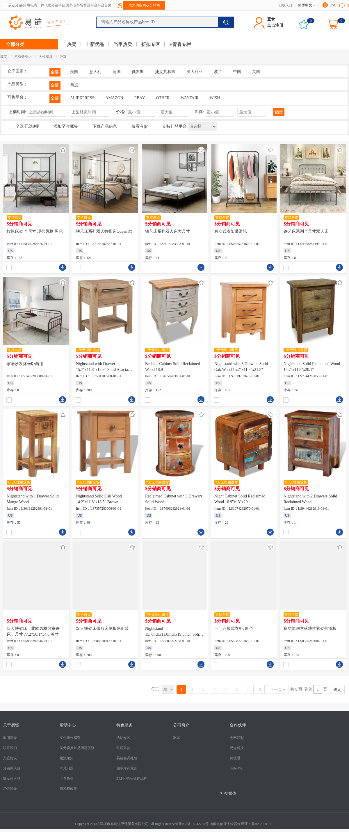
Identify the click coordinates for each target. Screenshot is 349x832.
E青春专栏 (180, 44)
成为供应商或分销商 (144, 5)
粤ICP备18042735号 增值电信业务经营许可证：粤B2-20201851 (226, 824)
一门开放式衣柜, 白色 (233, 628)
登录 (271, 19)
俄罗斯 (138, 72)
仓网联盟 (237, 738)
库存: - (231, 112)
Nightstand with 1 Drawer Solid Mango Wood (33, 499)
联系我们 (10, 748)
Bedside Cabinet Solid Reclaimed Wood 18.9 (172, 367)
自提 (74, 85)
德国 (117, 72)
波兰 (218, 72)
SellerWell (237, 768)
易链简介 (10, 789)
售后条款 (123, 748)
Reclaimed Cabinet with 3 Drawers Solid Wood (173, 499)
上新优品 (95, 44)
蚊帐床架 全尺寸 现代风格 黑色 (35, 231)
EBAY (139, 98)
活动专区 (123, 738)
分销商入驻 (11, 768)
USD (333, 5)
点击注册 (275, 25)
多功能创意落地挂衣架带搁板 (310, 628)
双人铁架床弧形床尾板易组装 (102, 628)
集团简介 (10, 738)
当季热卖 (122, 44)
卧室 (63, 57)
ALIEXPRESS (82, 98)
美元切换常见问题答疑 (77, 748)
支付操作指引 (70, 738)
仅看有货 (139, 126)
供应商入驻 (11, 778)
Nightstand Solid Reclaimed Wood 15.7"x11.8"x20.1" (312, 367)
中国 (237, 72)
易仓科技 (237, 748)
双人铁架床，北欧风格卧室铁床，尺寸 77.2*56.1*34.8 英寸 (33, 631)
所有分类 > (22, 57)
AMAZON (114, 98)
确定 (279, 112)
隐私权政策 (68, 789)
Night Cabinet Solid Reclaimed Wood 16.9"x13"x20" (239, 499)
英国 (256, 72)
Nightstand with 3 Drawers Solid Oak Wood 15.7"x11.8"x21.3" (241, 367)
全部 (55, 72)
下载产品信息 (104, 126)
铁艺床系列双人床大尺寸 (167, 231)
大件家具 (46, 57)
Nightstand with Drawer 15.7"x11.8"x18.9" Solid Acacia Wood (102, 367)
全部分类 (15, 44)
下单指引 (67, 778)
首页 (3, 57)
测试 (176, 738)
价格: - (152, 112)
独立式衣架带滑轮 (230, 231)
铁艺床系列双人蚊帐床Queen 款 (104, 231)
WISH (215, 98)
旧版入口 (285, 5)
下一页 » (277, 689)
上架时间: (59, 112)
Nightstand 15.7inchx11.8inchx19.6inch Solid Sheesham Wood (173, 631)
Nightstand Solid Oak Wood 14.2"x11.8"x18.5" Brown (99, 499)
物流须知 (67, 758)
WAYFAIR (189, 98)
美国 (74, 72)
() (348, 5)
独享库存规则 (126, 768)
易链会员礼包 (126, 758)
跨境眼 (235, 758)
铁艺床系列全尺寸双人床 (306, 231)
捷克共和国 (165, 72)
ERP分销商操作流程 (131, 778)
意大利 (95, 72)
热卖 (71, 44)
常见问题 (67, 768)
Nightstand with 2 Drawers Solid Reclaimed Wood (310, 499)
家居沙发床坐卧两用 (25, 364)
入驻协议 (10, 758)
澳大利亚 (194, 72)
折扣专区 (150, 44)
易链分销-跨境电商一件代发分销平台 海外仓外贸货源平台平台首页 (59, 5)
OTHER (163, 98)
